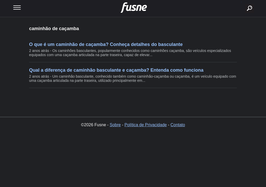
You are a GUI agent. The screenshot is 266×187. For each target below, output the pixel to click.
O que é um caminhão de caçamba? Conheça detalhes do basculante (106, 44)
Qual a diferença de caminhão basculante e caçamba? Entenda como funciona (116, 70)
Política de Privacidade (145, 125)
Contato (177, 125)
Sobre (115, 125)
